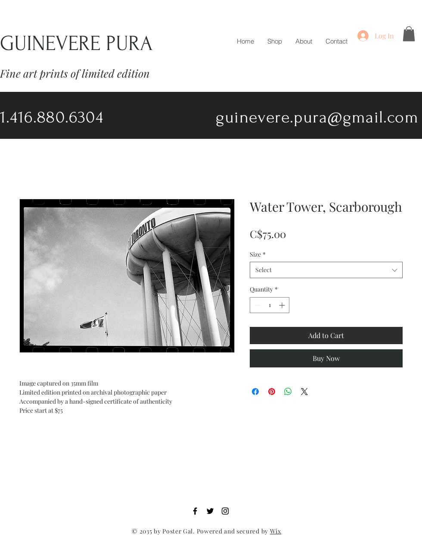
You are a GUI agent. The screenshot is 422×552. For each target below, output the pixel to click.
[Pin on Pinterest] (272, 391)
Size (258, 254)
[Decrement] (256, 305)
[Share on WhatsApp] (288, 391)
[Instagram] (225, 511)
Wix (275, 531)
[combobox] (326, 270)
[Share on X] (304, 391)
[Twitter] (210, 511)
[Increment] (282, 305)
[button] (409, 33)
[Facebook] (195, 511)
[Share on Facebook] (255, 391)
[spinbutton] (269, 305)
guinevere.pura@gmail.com (317, 117)
